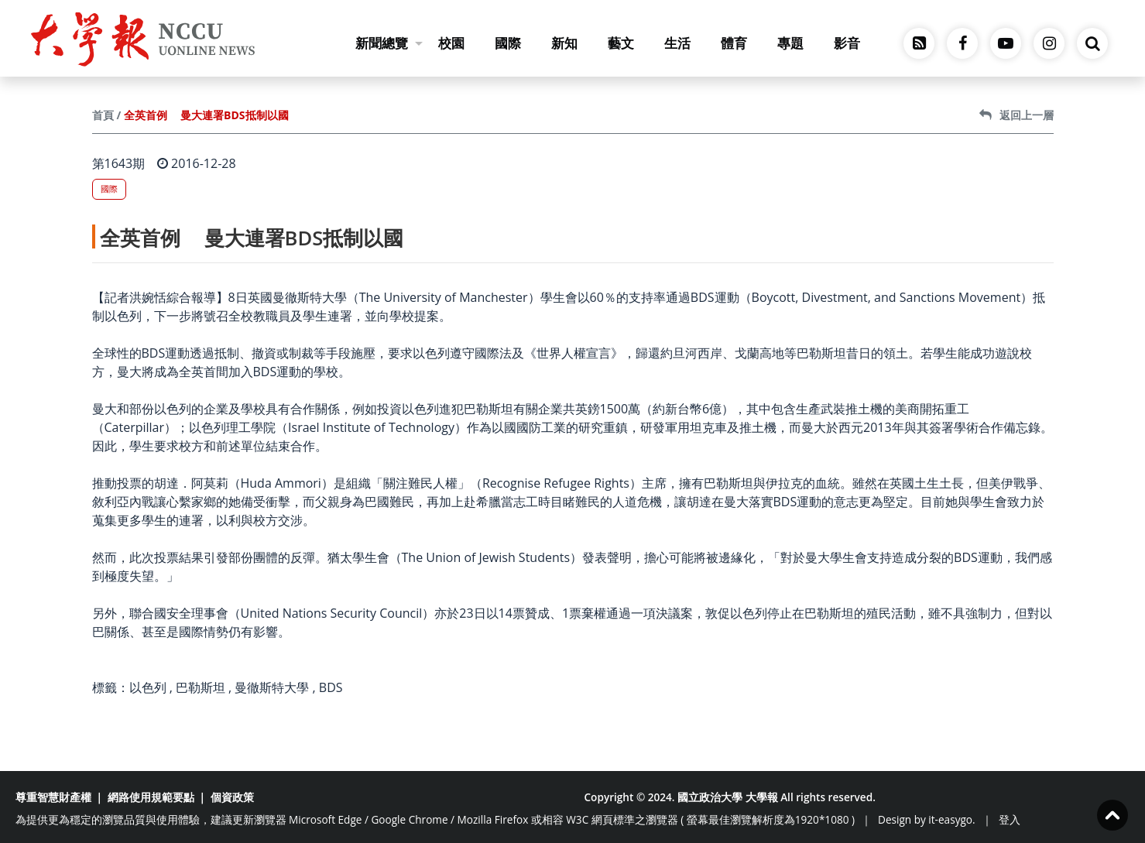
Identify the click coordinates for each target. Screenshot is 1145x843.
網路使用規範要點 (151, 797)
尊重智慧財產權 (53, 797)
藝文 (621, 43)
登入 (1009, 819)
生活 (677, 43)
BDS (331, 687)
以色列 (147, 687)
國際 (508, 43)
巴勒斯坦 (200, 687)
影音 (847, 43)
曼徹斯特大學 (272, 687)
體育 (734, 43)
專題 (790, 43)
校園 (451, 43)
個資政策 (232, 797)
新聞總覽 (389, 43)
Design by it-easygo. (926, 819)
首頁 (103, 115)
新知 (564, 43)
